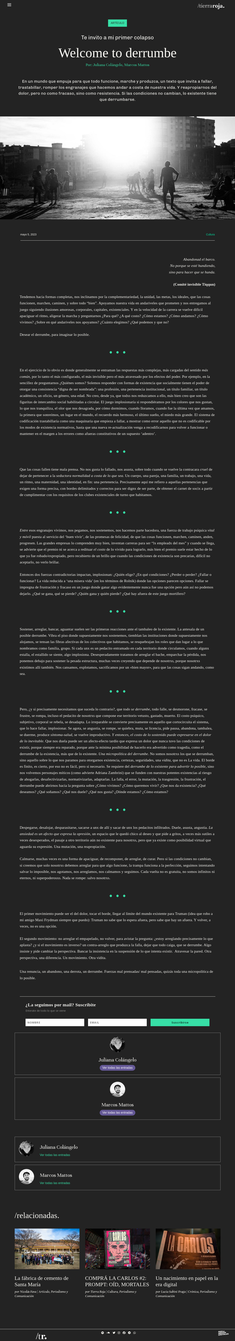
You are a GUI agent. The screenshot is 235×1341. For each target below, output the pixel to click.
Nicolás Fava (28, 1292)
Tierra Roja (98, 1292)
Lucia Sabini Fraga (173, 1292)
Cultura (112, 1292)
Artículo (43, 1292)
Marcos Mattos (117, 1105)
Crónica (193, 1292)
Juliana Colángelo (117, 1060)
